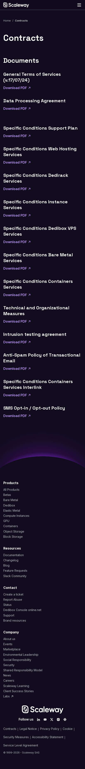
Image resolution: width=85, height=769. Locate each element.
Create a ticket (13, 594)
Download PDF (17, 88)
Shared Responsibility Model (22, 670)
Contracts (9, 728)
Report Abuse (12, 599)
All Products (11, 489)
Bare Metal (10, 500)
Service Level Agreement (20, 745)
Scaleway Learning (16, 686)
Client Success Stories (18, 691)
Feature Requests (15, 570)
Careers (8, 680)
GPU (6, 521)
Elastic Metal (11, 510)
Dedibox (9, 505)
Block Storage (13, 536)
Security (8, 665)
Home (7, 20)
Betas (7, 495)
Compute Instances (16, 515)
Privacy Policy (49, 728)
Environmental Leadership (20, 654)
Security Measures (16, 737)
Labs (8, 696)
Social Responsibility (17, 660)
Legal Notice (28, 728)
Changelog (10, 560)
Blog (6, 565)
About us (9, 639)
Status (7, 604)
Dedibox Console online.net (22, 610)
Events (7, 644)
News (7, 675)
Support (8, 615)
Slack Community (14, 576)
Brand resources (14, 620)
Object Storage (13, 531)
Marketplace (11, 649)
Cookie (68, 728)
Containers (10, 526)
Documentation (13, 555)
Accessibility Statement (47, 737)
